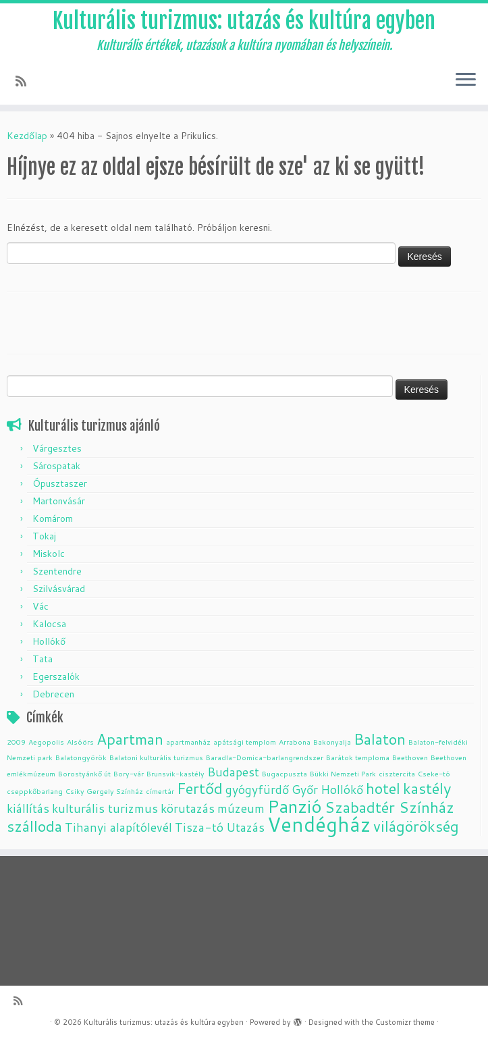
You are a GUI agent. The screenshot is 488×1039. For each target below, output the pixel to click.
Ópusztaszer (59, 483)
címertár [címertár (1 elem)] (160, 791)
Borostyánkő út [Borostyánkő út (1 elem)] (84, 773)
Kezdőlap (27, 135)
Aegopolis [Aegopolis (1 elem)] (46, 742)
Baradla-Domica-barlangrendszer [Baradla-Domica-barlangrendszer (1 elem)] (264, 757)
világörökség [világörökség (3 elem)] (416, 826)
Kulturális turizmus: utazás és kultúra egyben (244, 21)
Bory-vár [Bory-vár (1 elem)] (128, 773)
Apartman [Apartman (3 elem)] (130, 738)
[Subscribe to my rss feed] (25, 81)
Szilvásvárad (58, 588)
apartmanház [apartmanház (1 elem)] (188, 742)
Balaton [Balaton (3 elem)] (380, 738)
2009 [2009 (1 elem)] (16, 742)
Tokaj (44, 536)
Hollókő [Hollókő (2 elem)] (342, 789)
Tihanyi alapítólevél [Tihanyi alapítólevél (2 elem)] (118, 827)
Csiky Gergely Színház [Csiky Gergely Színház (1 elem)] (104, 791)
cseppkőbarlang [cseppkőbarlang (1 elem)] (35, 791)
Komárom (52, 518)
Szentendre (57, 571)
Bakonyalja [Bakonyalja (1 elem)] (332, 742)
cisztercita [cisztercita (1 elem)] (397, 773)
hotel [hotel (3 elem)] (383, 788)
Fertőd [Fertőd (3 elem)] (200, 788)
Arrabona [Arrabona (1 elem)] (294, 742)
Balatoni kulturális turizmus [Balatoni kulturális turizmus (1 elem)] (156, 757)
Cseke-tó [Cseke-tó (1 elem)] (434, 773)
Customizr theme (405, 1022)
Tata (42, 659)
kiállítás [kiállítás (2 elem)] (28, 808)
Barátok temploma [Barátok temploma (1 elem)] (357, 757)
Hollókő (48, 641)
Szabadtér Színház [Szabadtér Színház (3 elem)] (389, 807)
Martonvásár (58, 501)
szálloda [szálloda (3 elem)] (34, 826)
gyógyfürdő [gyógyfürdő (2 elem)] (257, 789)
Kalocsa (49, 624)
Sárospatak (56, 466)
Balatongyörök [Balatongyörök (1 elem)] (81, 757)
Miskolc (48, 553)
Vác (40, 606)
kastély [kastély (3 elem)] (427, 788)
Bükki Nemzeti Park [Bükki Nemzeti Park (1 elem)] (343, 773)
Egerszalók (56, 676)
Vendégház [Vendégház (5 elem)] (319, 824)
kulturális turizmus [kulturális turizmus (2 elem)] (105, 808)
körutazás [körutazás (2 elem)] (188, 808)
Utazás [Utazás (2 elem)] (245, 827)
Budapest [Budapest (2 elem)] (233, 772)
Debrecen (53, 694)
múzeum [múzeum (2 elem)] (241, 808)
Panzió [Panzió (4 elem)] (294, 805)
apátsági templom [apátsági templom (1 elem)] (244, 742)
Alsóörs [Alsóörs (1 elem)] (80, 742)
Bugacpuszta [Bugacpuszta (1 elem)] (284, 773)
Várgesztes (57, 448)
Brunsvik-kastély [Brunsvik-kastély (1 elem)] (175, 773)
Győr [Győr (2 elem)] (305, 789)
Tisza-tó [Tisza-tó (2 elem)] (199, 827)
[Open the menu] (466, 80)
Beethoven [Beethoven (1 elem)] (410, 757)
